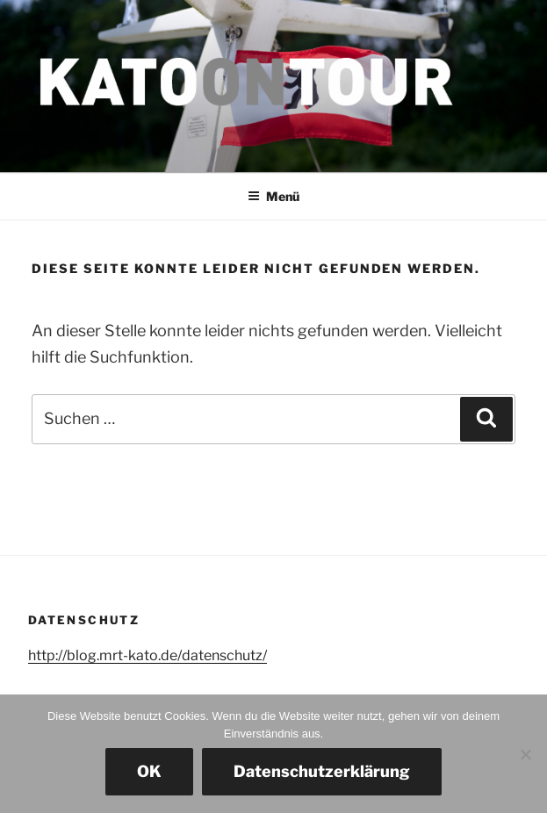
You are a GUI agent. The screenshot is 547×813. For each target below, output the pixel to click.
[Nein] (525, 754)
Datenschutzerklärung (322, 771)
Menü (273, 196)
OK (149, 771)
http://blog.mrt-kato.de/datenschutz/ (147, 655)
